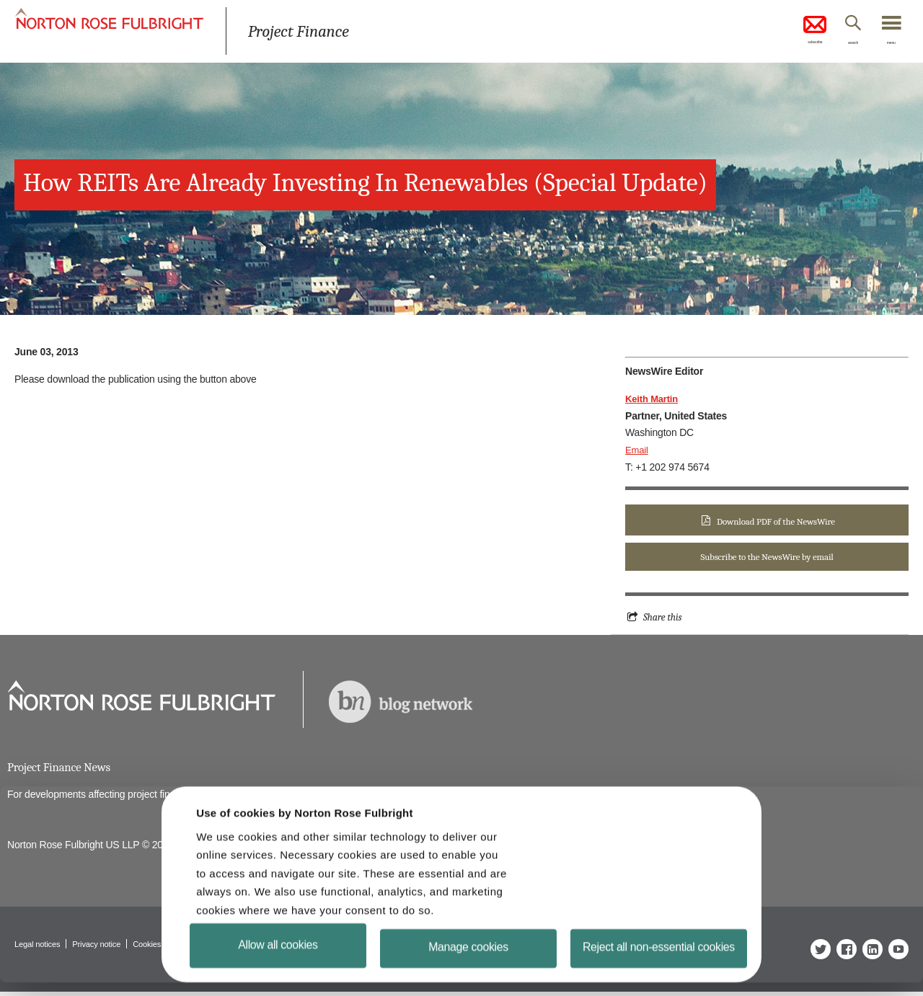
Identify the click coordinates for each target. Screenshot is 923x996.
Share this (663, 619)
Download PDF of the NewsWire (775, 521)
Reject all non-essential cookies (659, 956)
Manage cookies (468, 954)
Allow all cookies (278, 948)
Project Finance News (62, 770)
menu (886, 45)
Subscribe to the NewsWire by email (766, 558)
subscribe (786, 31)
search (836, 45)
